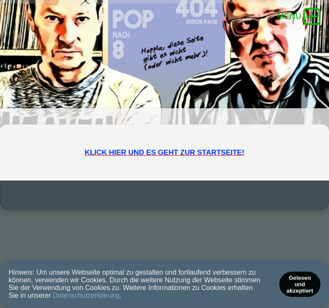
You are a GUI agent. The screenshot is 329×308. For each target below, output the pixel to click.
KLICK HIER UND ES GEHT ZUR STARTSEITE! (165, 178)
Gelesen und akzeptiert (300, 284)
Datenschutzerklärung (86, 295)
